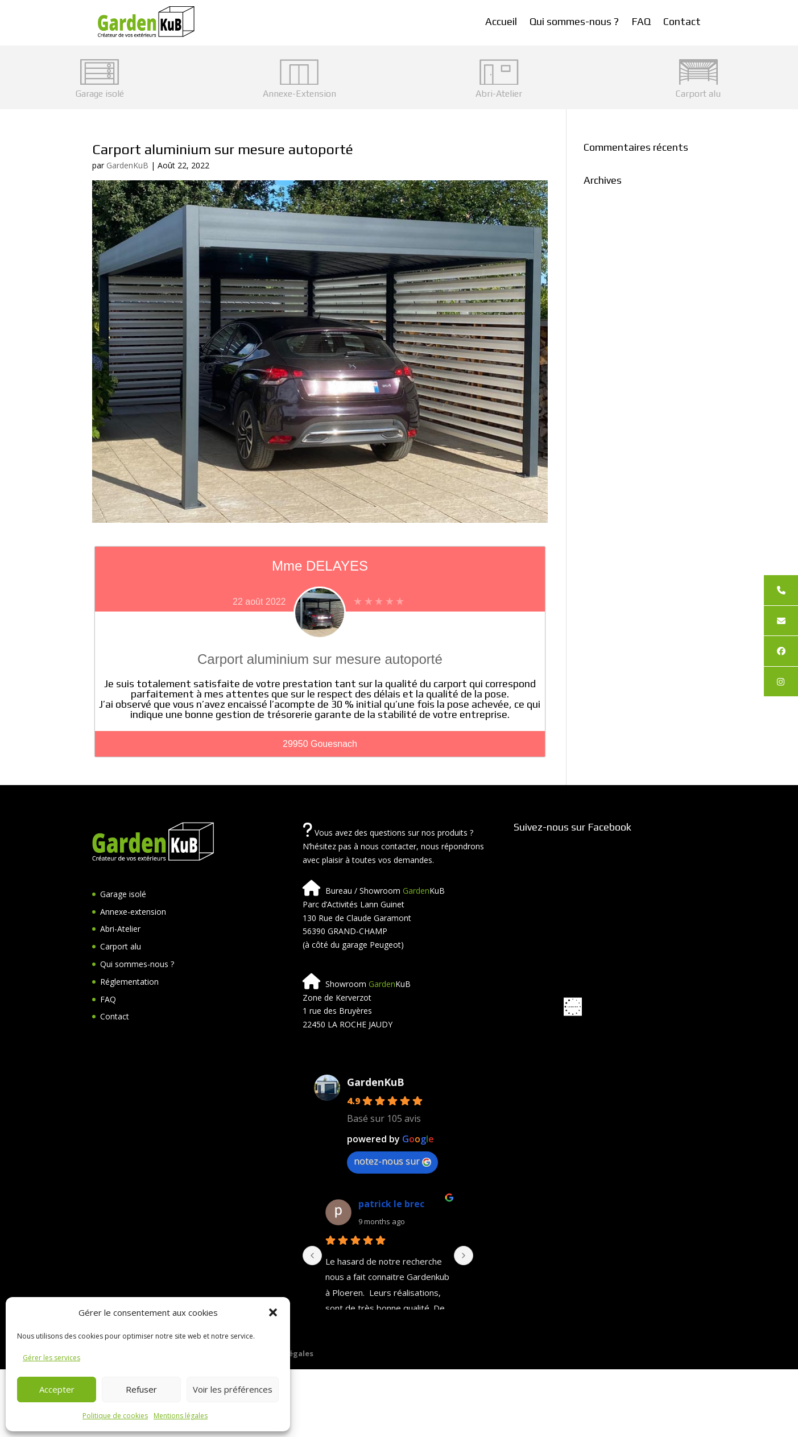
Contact (682, 21)
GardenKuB (127, 165)
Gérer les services (51, 1357)
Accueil (501, 21)
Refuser (141, 1389)
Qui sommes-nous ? (574, 21)
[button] (273, 1312)
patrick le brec (391, 1204)
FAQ (641, 21)
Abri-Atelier (120, 928)
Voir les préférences (232, 1389)
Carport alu (120, 946)
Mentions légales (181, 1416)
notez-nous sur (392, 1161)
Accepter (57, 1389)
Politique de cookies (115, 1416)
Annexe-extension (133, 911)
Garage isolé (123, 894)
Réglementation (129, 981)
